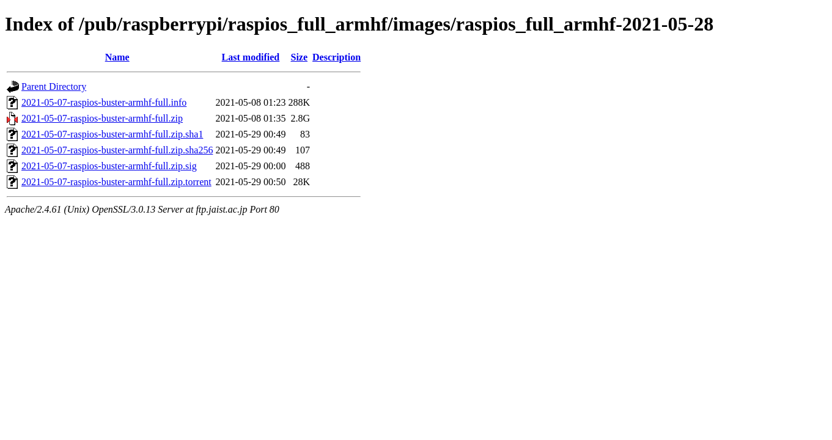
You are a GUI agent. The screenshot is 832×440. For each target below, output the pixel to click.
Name (117, 57)
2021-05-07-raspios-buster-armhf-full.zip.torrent (116, 182)
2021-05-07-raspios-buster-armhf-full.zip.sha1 (112, 134)
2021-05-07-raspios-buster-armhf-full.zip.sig (109, 166)
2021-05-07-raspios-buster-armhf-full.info (103, 102)
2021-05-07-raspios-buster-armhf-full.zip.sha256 (117, 150)
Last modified (251, 57)
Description (336, 57)
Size (298, 57)
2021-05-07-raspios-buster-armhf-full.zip (102, 118)
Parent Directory (53, 86)
